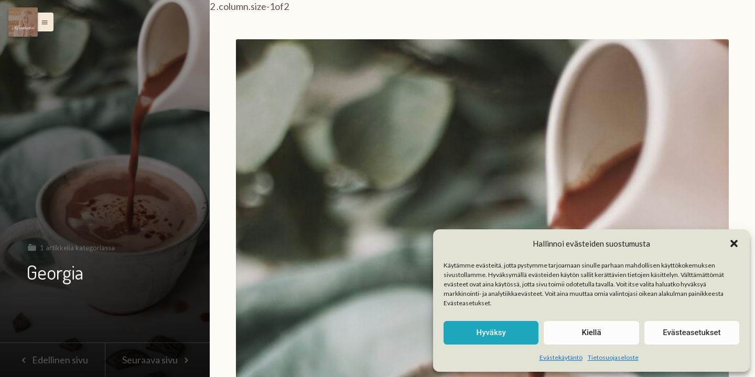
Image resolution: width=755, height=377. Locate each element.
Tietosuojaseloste (613, 357)
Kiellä (591, 332)
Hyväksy (491, 332)
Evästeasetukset (691, 332)
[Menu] (23, 22)
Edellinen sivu (52, 359)
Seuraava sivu (157, 359)
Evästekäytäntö (561, 357)
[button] (734, 243)
